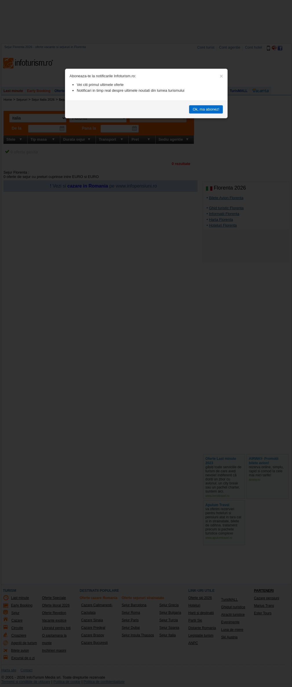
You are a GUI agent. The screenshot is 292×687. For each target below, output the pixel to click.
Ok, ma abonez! (206, 109)
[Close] (221, 76)
